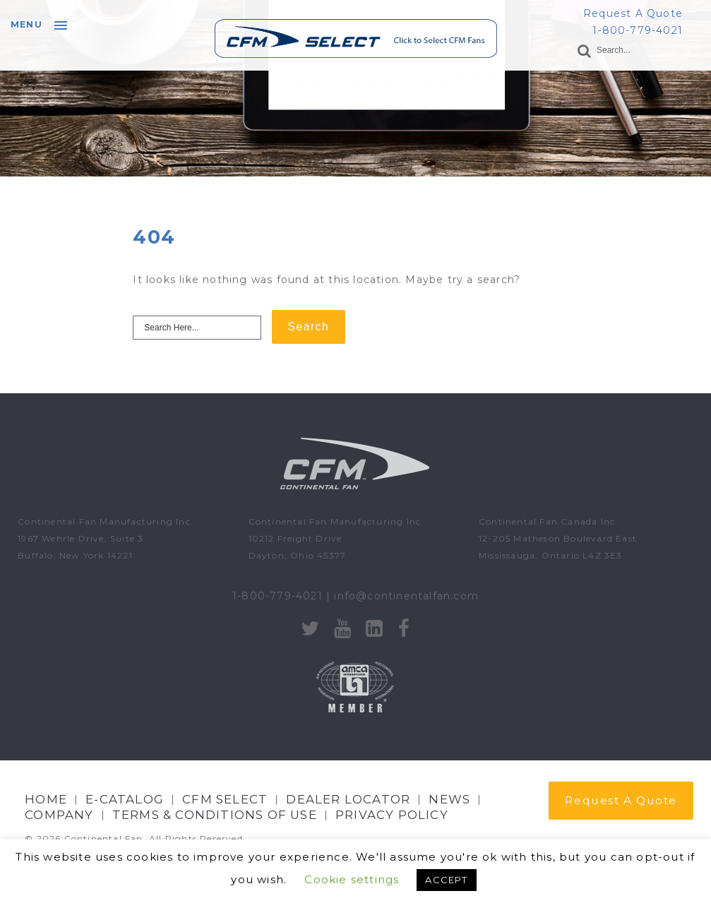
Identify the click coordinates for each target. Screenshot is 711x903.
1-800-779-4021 (637, 30)
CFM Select (225, 799)
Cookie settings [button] (351, 879)
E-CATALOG (124, 799)
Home (46, 799)
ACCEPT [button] (446, 879)
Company (59, 815)
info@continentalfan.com (406, 596)
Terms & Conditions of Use (214, 815)
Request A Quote (633, 13)
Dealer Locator (348, 799)
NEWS (449, 799)
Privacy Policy (391, 815)
